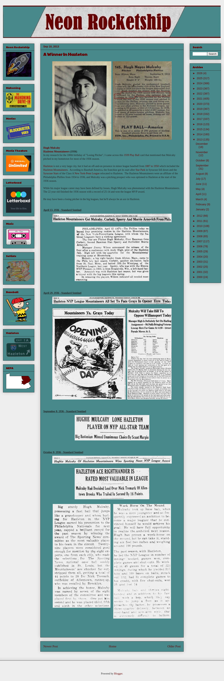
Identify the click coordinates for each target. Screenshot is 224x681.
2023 (200, 88)
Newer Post (50, 646)
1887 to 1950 (152, 166)
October (201, 160)
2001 (200, 271)
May (198, 189)
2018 (200, 113)
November (202, 152)
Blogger (118, 673)
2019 (200, 108)
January (201, 209)
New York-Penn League (86, 173)
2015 (200, 129)
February (201, 204)
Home (112, 646)
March (200, 199)
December (202, 143)
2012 (200, 215)
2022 (200, 93)
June (199, 183)
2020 (200, 103)
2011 (200, 220)
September (202, 165)
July (198, 178)
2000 (200, 277)
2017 (200, 118)
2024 (200, 83)
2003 (200, 261)
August (200, 173)
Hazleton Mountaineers (56, 151)
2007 (200, 241)
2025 (200, 78)
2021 (200, 98)
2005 (200, 251)
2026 (200, 73)
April (199, 194)
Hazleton (48, 166)
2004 (200, 256)
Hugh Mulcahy (51, 147)
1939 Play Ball (131, 155)
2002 (200, 266)
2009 (200, 231)
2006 (200, 246)
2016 (200, 124)
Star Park (140, 169)
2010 (200, 226)
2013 (200, 139)
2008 (200, 236)
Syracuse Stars (51, 173)
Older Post (174, 646)
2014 (200, 134)
